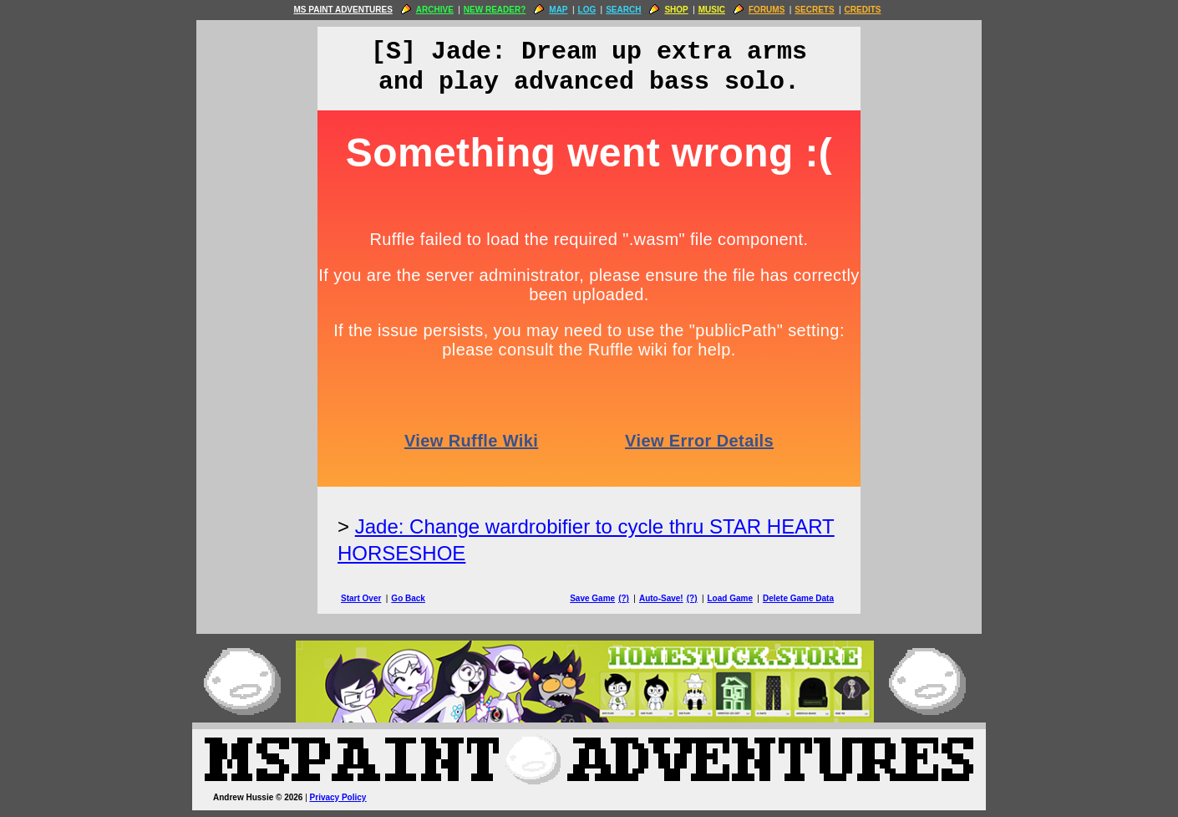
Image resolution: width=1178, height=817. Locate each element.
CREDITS (863, 9)
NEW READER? (495, 9)
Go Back (408, 598)
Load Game (729, 598)
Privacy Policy (338, 797)
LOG (587, 9)
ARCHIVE (435, 9)
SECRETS (814, 9)
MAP (558, 9)
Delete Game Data (798, 598)
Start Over (361, 598)
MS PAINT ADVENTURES (342, 9)
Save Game (592, 598)
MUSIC (711, 9)
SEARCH (623, 9)
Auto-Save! (661, 598)
